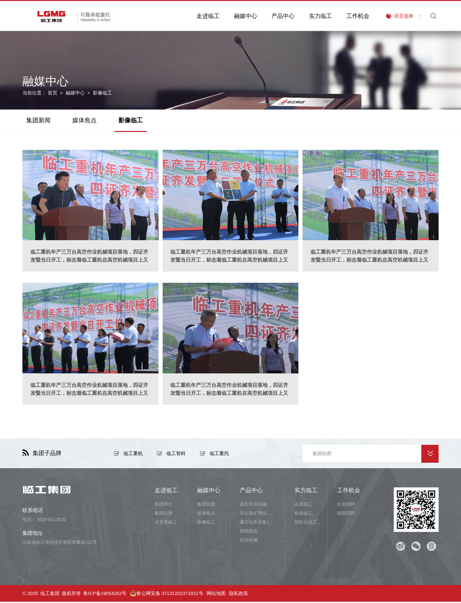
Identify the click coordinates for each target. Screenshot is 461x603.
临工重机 (133, 454)
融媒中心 (243, 16)
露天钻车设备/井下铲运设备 (257, 523)
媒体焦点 (84, 120)
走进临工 (206, 16)
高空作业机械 (253, 505)
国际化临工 (306, 523)
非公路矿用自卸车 (257, 514)
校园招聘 (346, 514)
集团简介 (164, 505)
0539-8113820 (51, 520)
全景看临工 (166, 523)
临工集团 (50, 594)
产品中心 (281, 16)
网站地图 (217, 594)
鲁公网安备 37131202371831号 (167, 594)
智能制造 (249, 532)
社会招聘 (346, 505)
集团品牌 (164, 514)
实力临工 (318, 16)
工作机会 (356, 16)
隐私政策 (239, 594)
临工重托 (219, 454)
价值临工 (303, 514)
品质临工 (303, 505)
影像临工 (130, 120)
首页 (52, 92)
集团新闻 (38, 120)
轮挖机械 (249, 541)
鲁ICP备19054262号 (105, 594)
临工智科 (176, 454)
